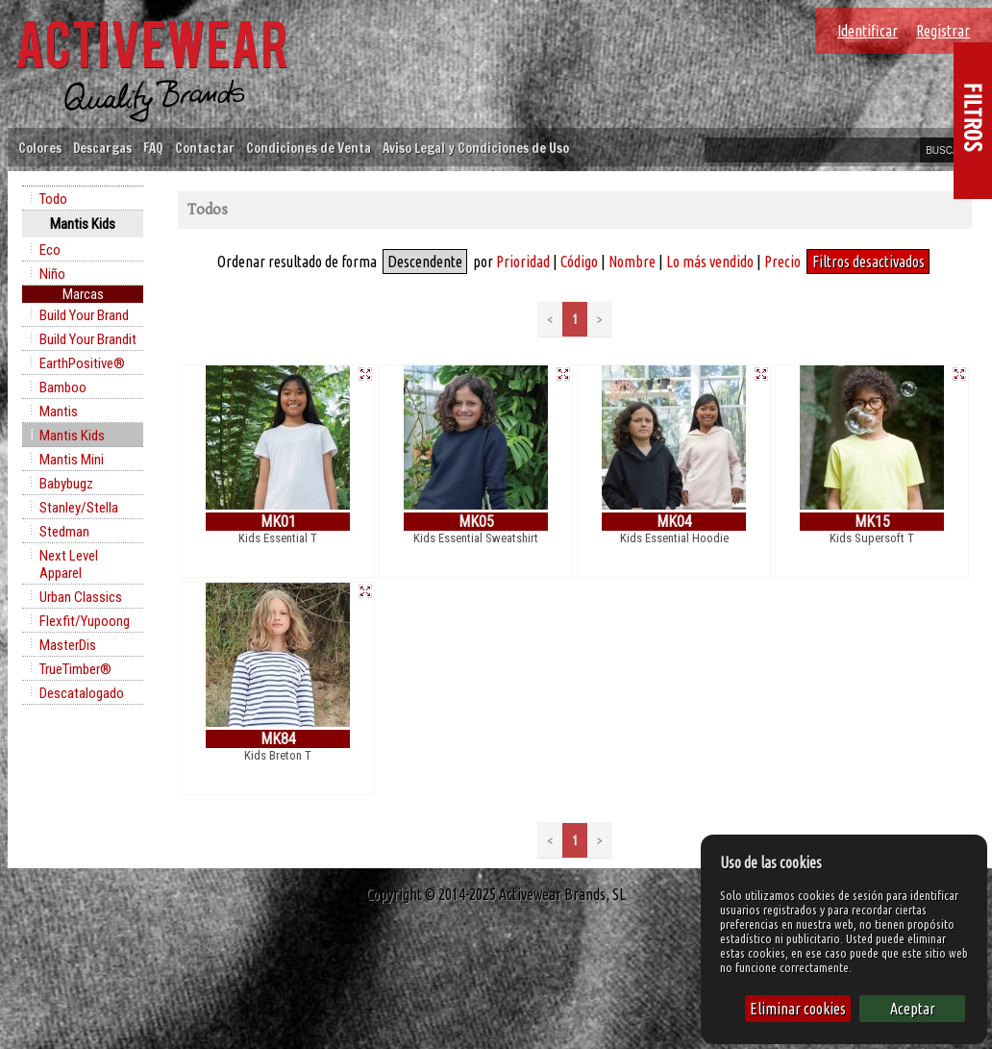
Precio (782, 261)
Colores (40, 147)
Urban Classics (80, 597)
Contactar (205, 147)
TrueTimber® (75, 669)
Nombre (632, 261)
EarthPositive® (82, 363)
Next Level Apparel (68, 564)
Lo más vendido (710, 261)
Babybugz (66, 483)
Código (579, 261)
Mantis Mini (71, 459)
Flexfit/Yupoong (84, 621)
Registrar (943, 30)
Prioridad (523, 261)
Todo (53, 199)
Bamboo (63, 387)
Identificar (867, 30)
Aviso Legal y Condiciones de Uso (476, 147)
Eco (50, 250)
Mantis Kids (72, 435)
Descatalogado (81, 693)
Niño (52, 274)
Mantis (58, 411)
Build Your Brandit (87, 339)
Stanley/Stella (78, 507)
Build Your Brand (84, 315)
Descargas (102, 147)
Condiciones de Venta (308, 147)
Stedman (64, 531)
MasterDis (67, 645)
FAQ (153, 147)
